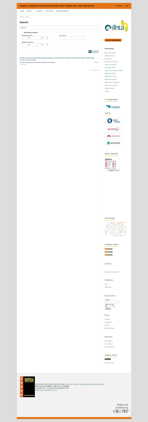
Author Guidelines (111, 65)
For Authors (109, 344)
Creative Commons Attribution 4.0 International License (85, 384)
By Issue (107, 319)
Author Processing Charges (114, 70)
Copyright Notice (110, 67)
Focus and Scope (110, 53)
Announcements (62, 11)
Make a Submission (113, 40)
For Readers (109, 341)
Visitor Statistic (109, 88)
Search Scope (109, 305)
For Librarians (109, 347)
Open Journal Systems (112, 272)
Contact (107, 91)
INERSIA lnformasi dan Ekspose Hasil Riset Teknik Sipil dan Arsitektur (57, 6)
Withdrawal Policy (111, 79)
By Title (107, 325)
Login (126, 6)
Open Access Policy (111, 85)
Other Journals (109, 328)
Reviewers (108, 59)
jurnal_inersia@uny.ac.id (48, 390)
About (29, 11)
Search (95, 51)
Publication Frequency (112, 82)
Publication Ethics (110, 76)
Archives (49, 11)
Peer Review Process (111, 62)
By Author (62, 35)
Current (39, 11)
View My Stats (109, 363)
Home (22, 11)
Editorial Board (110, 56)
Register (119, 6)
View (106, 284)
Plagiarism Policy (110, 73)
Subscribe (108, 287)
